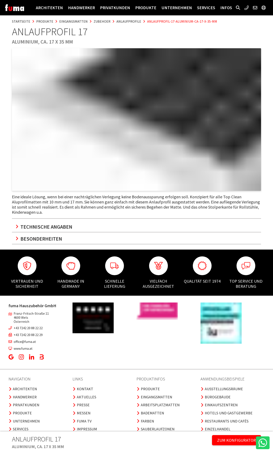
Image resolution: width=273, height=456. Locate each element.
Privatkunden (115, 7)
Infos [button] (226, 7)
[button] (238, 7)
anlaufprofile (128, 21)
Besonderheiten (38, 238)
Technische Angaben (43, 227)
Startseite (21, 21)
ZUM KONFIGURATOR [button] (236, 440)
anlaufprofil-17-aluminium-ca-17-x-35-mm (182, 21)
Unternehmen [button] (176, 7)
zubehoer (102, 21)
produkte (44, 21)
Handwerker (81, 7)
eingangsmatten (73, 21)
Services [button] (206, 7)
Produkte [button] (145, 7)
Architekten (49, 7)
